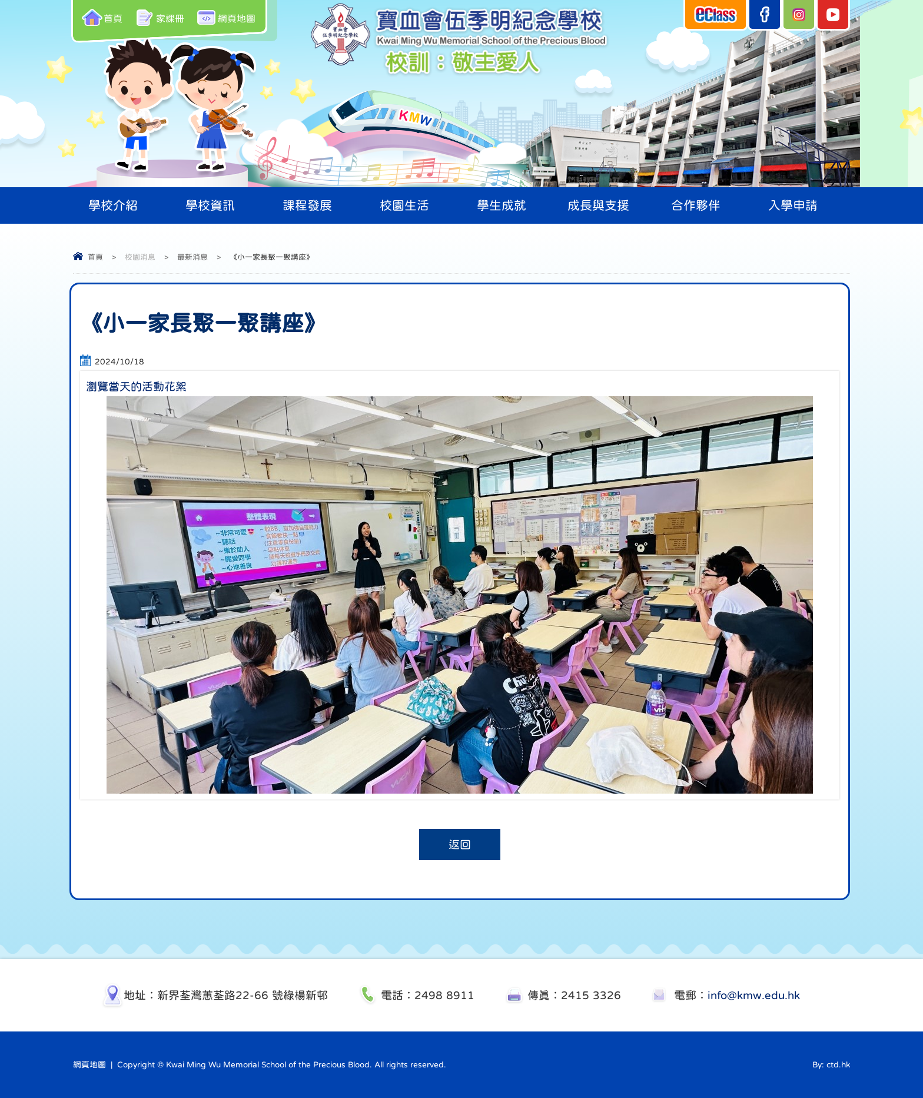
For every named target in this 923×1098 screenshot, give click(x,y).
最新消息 (192, 257)
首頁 (102, 17)
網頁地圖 (225, 17)
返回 (460, 844)
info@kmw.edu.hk (754, 995)
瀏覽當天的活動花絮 (136, 386)
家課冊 (159, 17)
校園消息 (140, 257)
